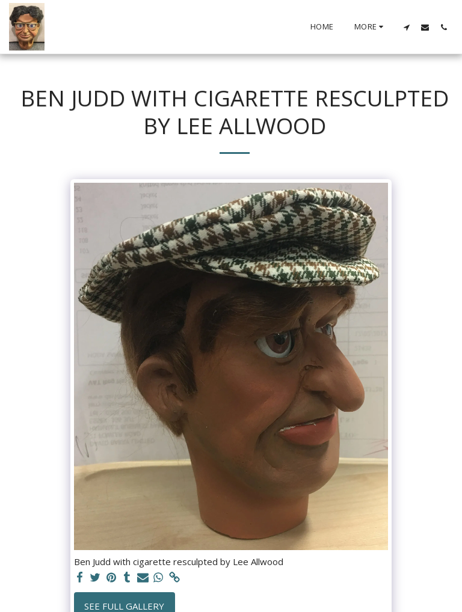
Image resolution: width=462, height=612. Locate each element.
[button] (406, 27)
